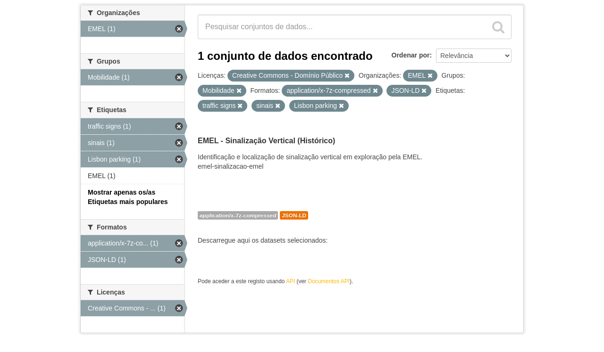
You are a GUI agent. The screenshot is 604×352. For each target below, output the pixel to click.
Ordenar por (411, 55)
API (290, 281)
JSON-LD (294, 215)
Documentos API (329, 281)
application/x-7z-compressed (238, 215)
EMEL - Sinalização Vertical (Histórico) (266, 141)
